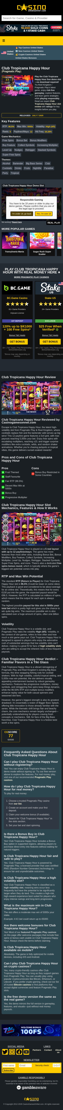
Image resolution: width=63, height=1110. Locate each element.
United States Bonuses (26, 58)
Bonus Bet (22, 140)
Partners (37, 1050)
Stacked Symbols (47, 150)
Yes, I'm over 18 (44, 214)
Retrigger (30, 150)
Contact (48, 1050)
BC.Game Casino (17, 298)
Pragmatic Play (11, 71)
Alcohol (6, 163)
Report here (17, 222)
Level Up (7, 150)
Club (47, 163)
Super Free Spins (11, 154)
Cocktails (7, 168)
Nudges (18, 150)
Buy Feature (9, 145)
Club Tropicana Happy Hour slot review (48, 104)
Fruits (27, 168)
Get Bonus (17, 341)
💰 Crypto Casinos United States (30, 54)
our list (17, 804)
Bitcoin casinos (22, 984)
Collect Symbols (26, 145)
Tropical (15, 173)
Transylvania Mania (14, 251)
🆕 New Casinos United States (29, 51)
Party (5, 173)
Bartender (18, 163)
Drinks (18, 168)
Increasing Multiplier (47, 145)
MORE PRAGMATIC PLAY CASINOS (31, 277)
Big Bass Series (34, 163)
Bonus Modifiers (38, 140)
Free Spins (8, 140)
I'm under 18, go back (21, 214)
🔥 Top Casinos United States (29, 48)
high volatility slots (50, 646)
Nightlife (37, 168)
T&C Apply (11, 348)
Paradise (48, 168)
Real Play (54, 223)
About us (58, 1051)
